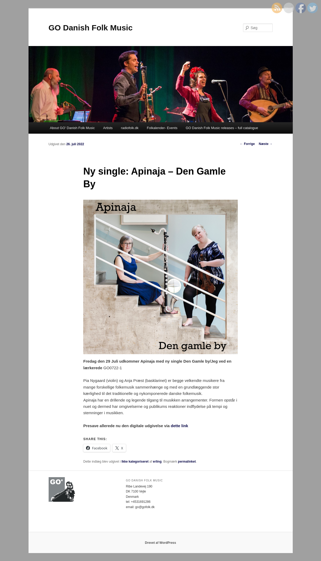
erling (157, 461)
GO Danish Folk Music (91, 27)
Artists (108, 128)
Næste (265, 144)
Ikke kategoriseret (135, 461)
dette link (179, 425)
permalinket (187, 461)
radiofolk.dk (129, 128)
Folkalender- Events (162, 128)
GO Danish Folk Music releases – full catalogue (222, 128)
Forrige (247, 144)
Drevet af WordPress (160, 543)
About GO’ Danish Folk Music (72, 128)
